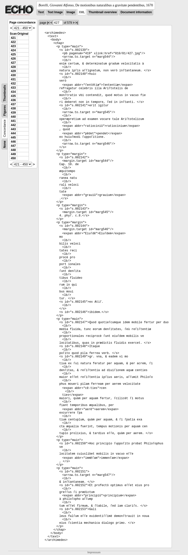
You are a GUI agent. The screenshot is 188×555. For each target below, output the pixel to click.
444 (13, 133)
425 (13, 54)
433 (13, 87)
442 (13, 125)
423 (13, 46)
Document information (136, 12)
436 (13, 100)
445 (13, 137)
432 (13, 83)
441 (13, 121)
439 (13, 112)
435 (13, 96)
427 (13, 62)
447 (13, 146)
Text (41, 12)
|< (48, 22)
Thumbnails (4, 93)
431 (13, 79)
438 (13, 108)
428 (13, 67)
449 (13, 154)
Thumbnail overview (103, 12)
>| (76, 22)
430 (13, 75)
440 (13, 116)
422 (13, 42)
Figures (4, 110)
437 (13, 104)
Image (71, 12)
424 (13, 50)
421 (13, 38)
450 (13, 158)
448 (13, 150)
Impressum (93, 552)
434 (13, 92)
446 (13, 141)
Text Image (55, 12)
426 (13, 58)
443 (13, 129)
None (4, 144)
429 (13, 71)
